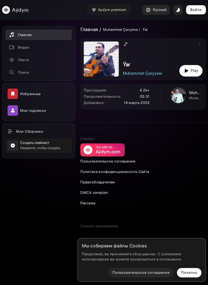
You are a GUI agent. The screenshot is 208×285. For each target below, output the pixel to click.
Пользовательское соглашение (107, 161)
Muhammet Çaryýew (120, 29)
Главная (89, 29)
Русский (156, 10)
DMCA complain (94, 192)
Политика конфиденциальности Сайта (114, 172)
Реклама (88, 203)
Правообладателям (97, 182)
